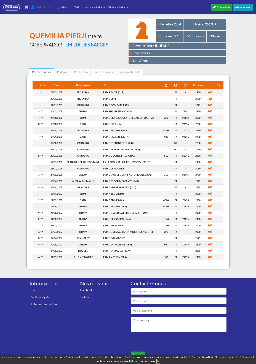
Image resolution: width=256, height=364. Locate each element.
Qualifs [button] (62, 7)
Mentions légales (40, 297)
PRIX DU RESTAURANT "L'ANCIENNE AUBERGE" (128, 232)
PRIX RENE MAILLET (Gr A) (117, 250)
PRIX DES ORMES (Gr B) (115, 130)
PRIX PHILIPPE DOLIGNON (117, 111)
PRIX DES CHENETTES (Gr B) (118, 143)
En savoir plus (148, 361)
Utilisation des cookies (43, 304)
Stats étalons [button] (118, 7)
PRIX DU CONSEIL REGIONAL (119, 155)
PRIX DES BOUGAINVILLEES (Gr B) (121, 149)
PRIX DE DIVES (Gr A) (114, 200)
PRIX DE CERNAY (112, 124)
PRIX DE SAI (109, 98)
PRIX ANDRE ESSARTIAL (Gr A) (119, 187)
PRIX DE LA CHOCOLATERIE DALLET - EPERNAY (128, 117)
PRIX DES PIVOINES (113, 168)
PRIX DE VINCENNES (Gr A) (117, 244)
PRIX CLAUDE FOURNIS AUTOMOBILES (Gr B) (127, 174)
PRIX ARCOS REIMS (113, 193)
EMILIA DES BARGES (86, 45)
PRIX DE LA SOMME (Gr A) (117, 219)
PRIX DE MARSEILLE (114, 225)
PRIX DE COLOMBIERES (116, 105)
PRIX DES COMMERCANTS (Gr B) (121, 181)
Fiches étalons (94, 7)
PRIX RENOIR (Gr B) (113, 92)
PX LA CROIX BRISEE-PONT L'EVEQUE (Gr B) (126, 162)
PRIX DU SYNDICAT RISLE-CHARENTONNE (126, 212)
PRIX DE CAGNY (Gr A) (115, 206)
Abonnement (243, 7)
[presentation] (158, 342)
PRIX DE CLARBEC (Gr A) (116, 136)
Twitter (84, 297)
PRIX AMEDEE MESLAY (115, 257)
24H (77, 7)
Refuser (133, 361)
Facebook (86, 290)
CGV (33, 290)
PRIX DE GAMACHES (114, 238)
